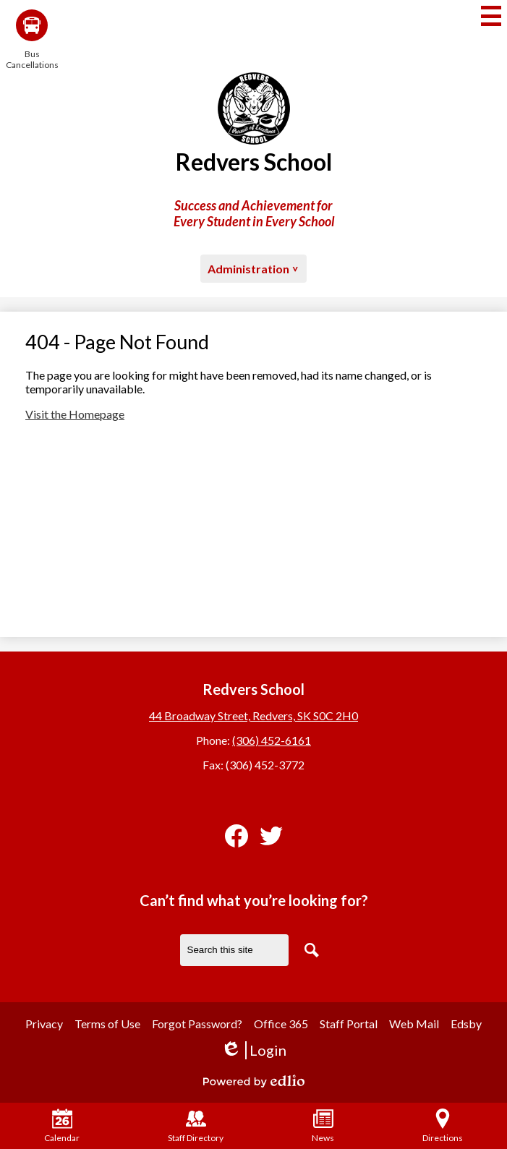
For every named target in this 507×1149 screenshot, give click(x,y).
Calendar (62, 1126)
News (323, 1126)
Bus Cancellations (32, 39)
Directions (442, 1126)
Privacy (44, 1023)
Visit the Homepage (74, 414)
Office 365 (281, 1023)
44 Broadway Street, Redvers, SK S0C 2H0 (253, 715)
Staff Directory (195, 1126)
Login (253, 1050)
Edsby (466, 1023)
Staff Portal (349, 1023)
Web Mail (414, 1023)
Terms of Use (107, 1023)
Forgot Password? (197, 1023)
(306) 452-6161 (271, 740)
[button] (253, 269)
